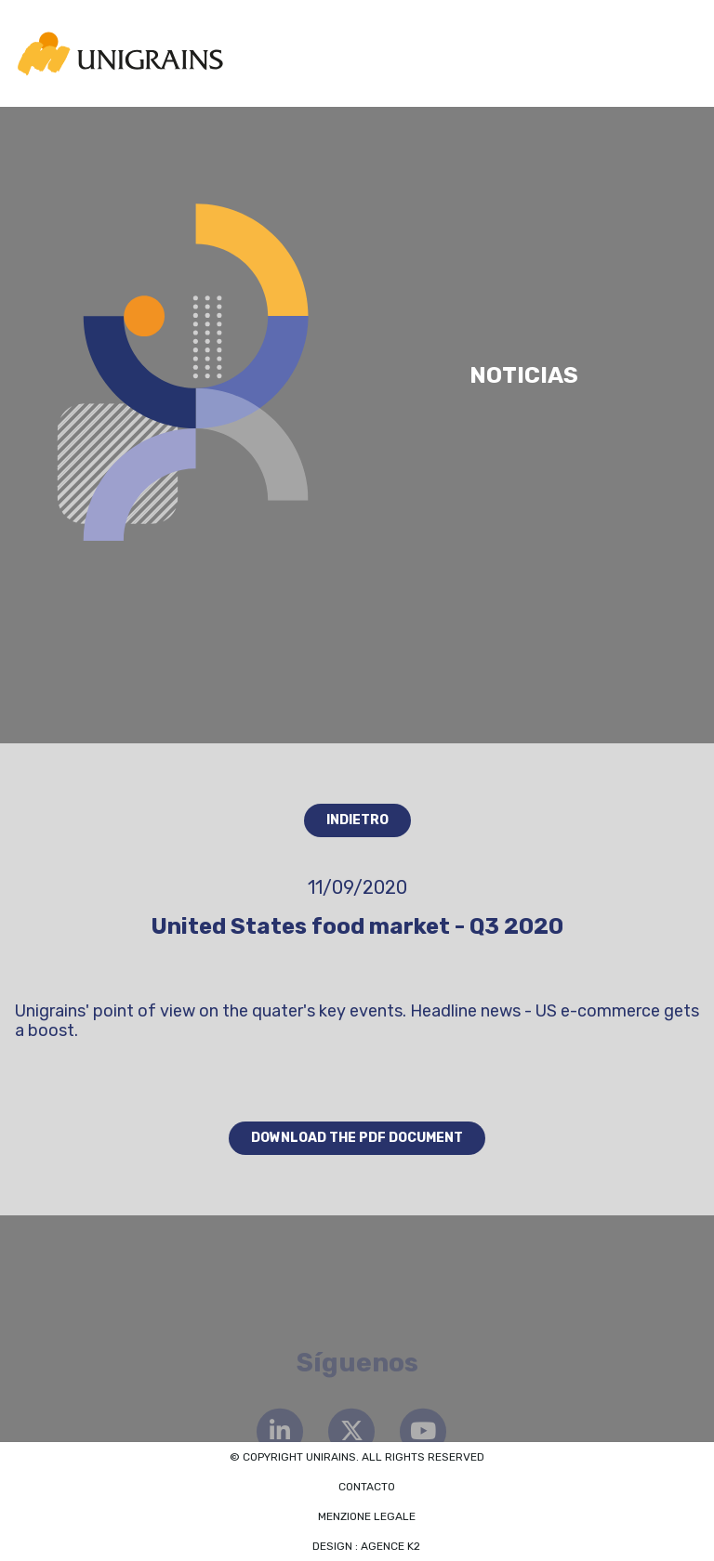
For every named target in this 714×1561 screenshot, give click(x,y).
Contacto (366, 1486)
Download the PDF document (357, 1138)
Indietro (357, 820)
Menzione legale (367, 1516)
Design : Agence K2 (366, 1546)
